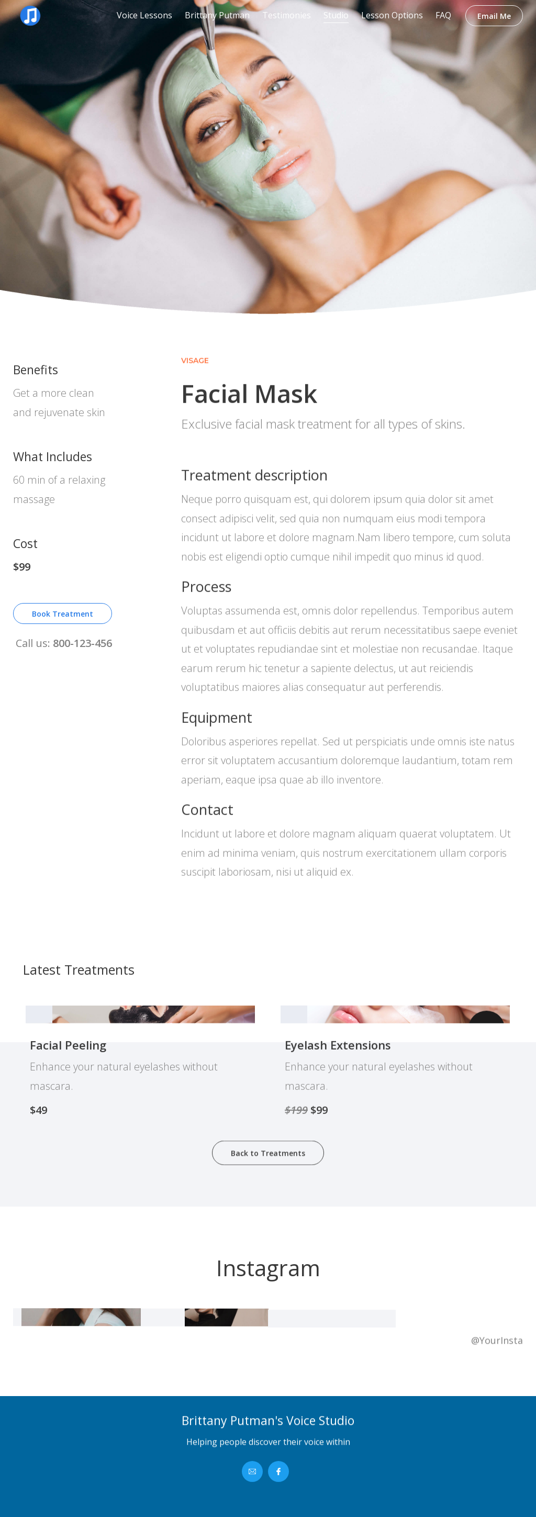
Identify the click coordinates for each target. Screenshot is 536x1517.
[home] (52, 15)
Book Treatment (62, 620)
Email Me (494, 16)
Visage (195, 409)
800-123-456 (82, 649)
